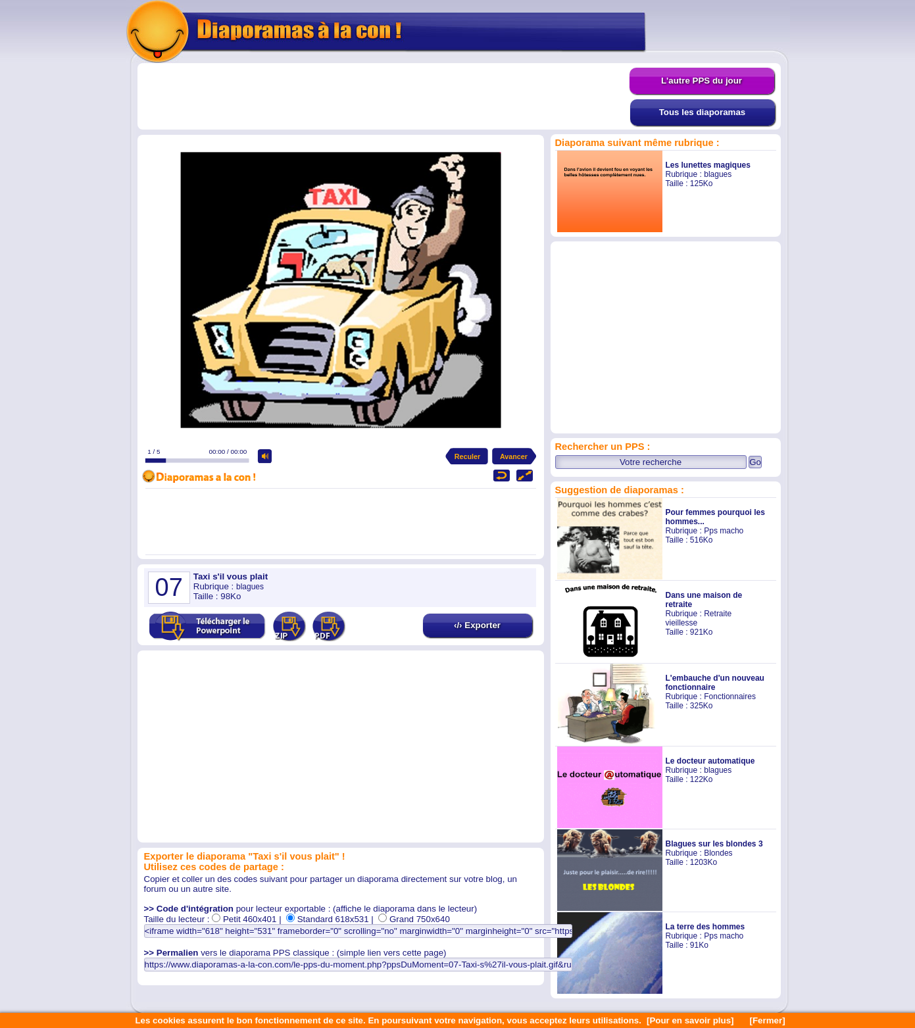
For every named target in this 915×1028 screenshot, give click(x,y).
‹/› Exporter (477, 625)
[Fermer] (767, 1020)
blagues (717, 174)
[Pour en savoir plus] (690, 1020)
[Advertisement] (383, 96)
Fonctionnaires (730, 696)
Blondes (718, 853)
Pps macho (723, 530)
